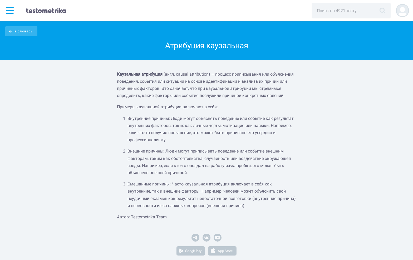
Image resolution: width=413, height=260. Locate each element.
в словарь (23, 31)
